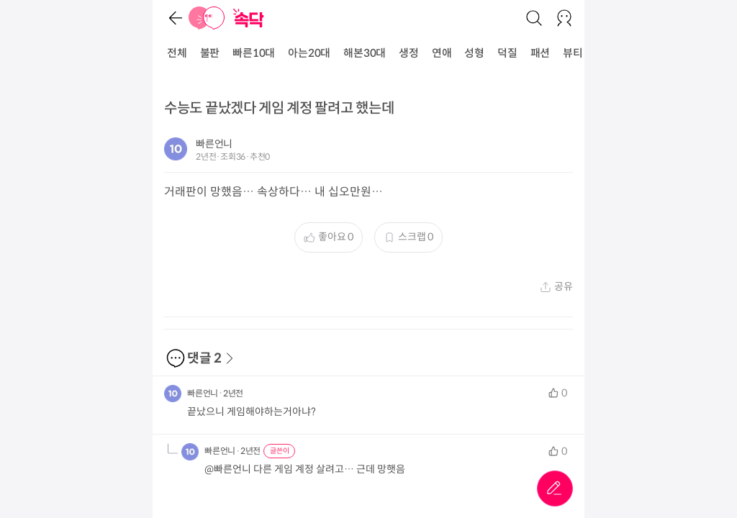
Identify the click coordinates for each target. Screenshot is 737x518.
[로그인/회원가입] (564, 18)
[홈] (206, 18)
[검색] (534, 18)
